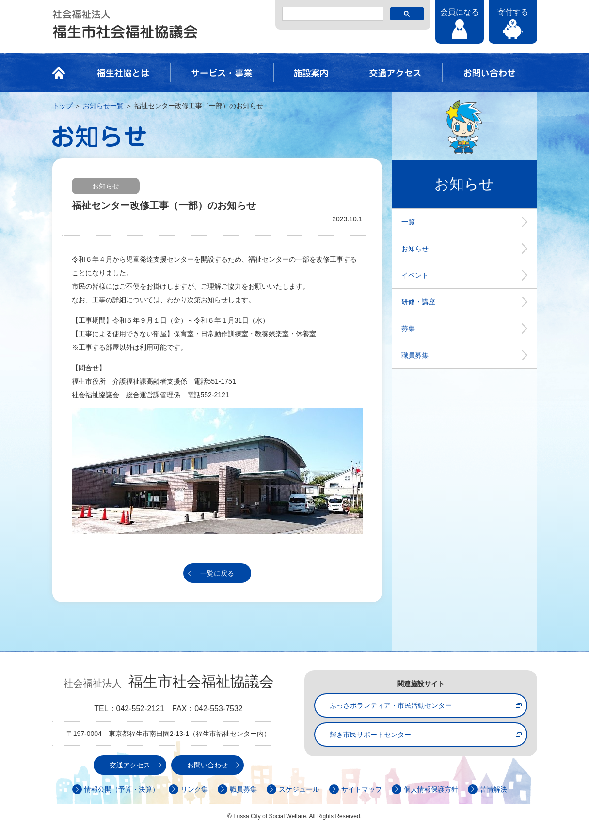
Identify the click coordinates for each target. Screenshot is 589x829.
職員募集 (415, 355)
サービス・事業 (222, 72)
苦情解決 (493, 789)
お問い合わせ (489, 72)
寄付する (512, 12)
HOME (61, 72)
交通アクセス (395, 72)
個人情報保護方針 (431, 789)
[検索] (332, 14)
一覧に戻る (217, 573)
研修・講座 (418, 302)
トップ (62, 105)
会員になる (459, 12)
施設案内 (311, 72)
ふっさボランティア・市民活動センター (391, 705)
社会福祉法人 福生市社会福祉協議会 (125, 24)
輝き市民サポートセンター (370, 734)
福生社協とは (123, 72)
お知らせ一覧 (103, 105)
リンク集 (194, 789)
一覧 (408, 222)
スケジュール (299, 789)
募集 (408, 328)
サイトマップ (361, 789)
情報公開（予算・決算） (121, 789)
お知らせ (415, 248)
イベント (415, 275)
